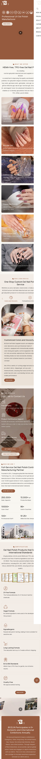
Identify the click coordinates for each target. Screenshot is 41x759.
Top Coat (7, 263)
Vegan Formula (8, 611)
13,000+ (26, 497)
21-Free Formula (9, 592)
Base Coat (7, 116)
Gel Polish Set (9, 233)
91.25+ (24, 516)
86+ (22, 506)
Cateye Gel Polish (11, 175)
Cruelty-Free (8, 682)
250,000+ (6, 497)
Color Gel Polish (10, 204)
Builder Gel (8, 145)
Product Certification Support (12, 419)
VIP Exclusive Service (9, 437)
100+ (3, 516)
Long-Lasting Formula (11, 648)
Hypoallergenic (8, 629)
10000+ (5, 506)
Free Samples (6, 406)
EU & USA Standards (10, 664)
